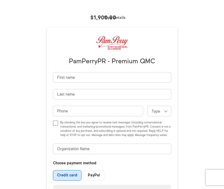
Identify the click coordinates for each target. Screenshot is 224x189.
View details (114, 17)
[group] (78, 175)
